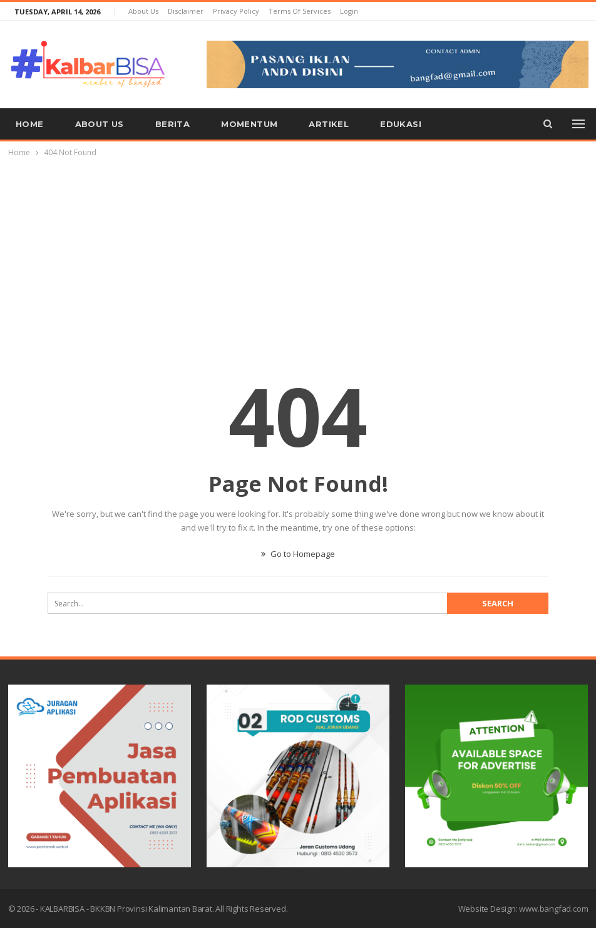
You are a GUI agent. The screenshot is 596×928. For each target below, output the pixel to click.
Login (349, 11)
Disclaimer (185, 11)
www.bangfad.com (553, 908)
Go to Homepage (298, 553)
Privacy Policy (236, 11)
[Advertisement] (298, 253)
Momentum (249, 124)
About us (143, 11)
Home (30, 124)
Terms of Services (300, 11)
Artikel (329, 124)
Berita (172, 124)
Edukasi (400, 124)
